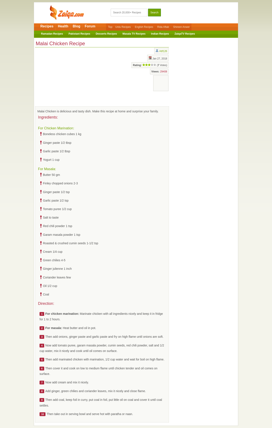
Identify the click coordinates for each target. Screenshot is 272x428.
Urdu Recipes (123, 26)
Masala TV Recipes (134, 33)
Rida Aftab (163, 26)
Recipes (46, 26)
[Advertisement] (69, 76)
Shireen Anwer (181, 26)
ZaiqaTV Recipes (184, 33)
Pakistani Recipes (79, 33)
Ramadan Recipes (52, 33)
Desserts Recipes (106, 33)
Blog (76, 26)
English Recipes (144, 26)
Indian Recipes (160, 33)
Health (63, 26)
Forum (90, 26)
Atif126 (163, 51)
